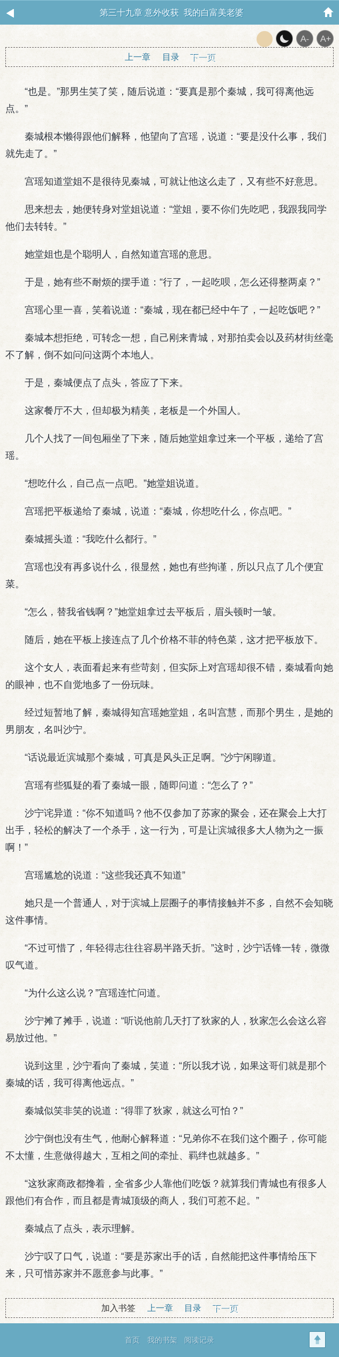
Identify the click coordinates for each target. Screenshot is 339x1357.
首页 (132, 1340)
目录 (170, 57)
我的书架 (162, 1340)
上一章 (137, 57)
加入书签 (118, 1308)
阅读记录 (199, 1340)
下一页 (202, 57)
